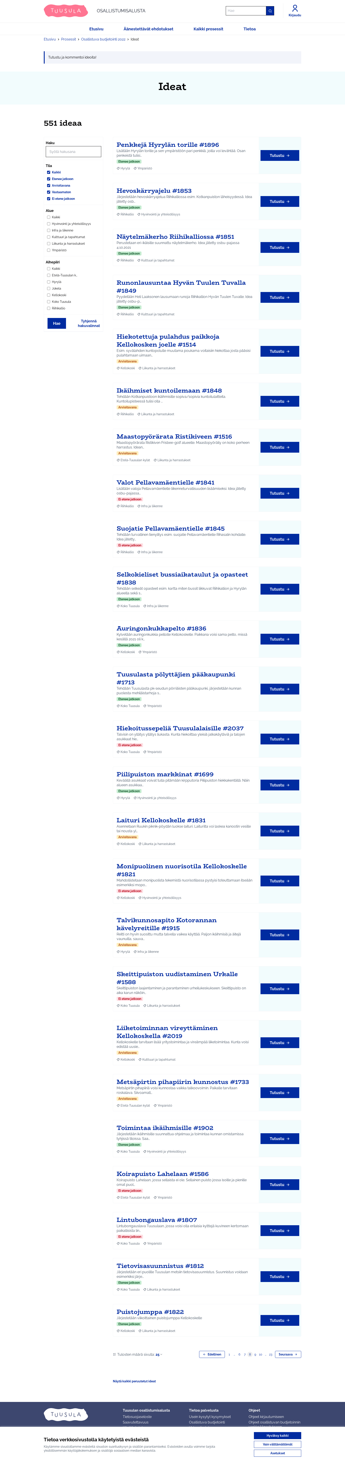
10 (260, 1354)
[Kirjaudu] (295, 11)
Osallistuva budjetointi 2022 (103, 39)
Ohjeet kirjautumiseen (266, 1417)
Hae (57, 323)
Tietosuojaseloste (137, 1417)
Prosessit (68, 39)
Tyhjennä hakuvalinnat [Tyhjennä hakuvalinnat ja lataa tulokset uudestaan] (88, 323)
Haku (50, 143)
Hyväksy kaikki (278, 1435)
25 (159, 1354)
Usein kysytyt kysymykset (210, 1417)
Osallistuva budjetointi (207, 1422)
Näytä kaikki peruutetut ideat (134, 1381)
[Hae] (250, 10)
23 (270, 1354)
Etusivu (50, 39)
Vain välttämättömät (277, 1444)
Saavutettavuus (136, 1422)
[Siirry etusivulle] (94, 10)
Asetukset (277, 1453)
